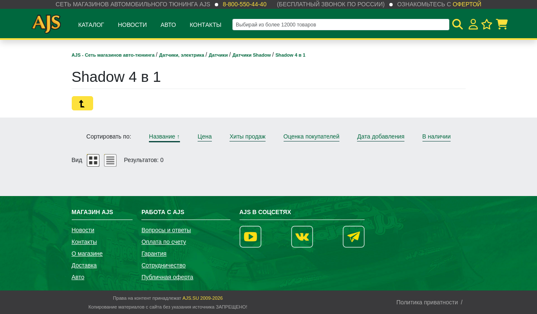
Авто (168, 24)
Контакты (206, 24)
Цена (205, 136)
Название (164, 136)
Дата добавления (380, 136)
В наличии (436, 136)
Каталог (91, 24)
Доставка (84, 265)
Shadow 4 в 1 (290, 55)
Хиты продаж (247, 136)
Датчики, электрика (182, 55)
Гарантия (154, 253)
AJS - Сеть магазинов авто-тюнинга (114, 55)
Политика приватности (427, 302)
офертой (467, 4)
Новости (132, 24)
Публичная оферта (167, 277)
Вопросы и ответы (166, 230)
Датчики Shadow (252, 55)
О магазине (87, 253)
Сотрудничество (163, 265)
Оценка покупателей (311, 136)
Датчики (219, 55)
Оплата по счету (163, 241)
